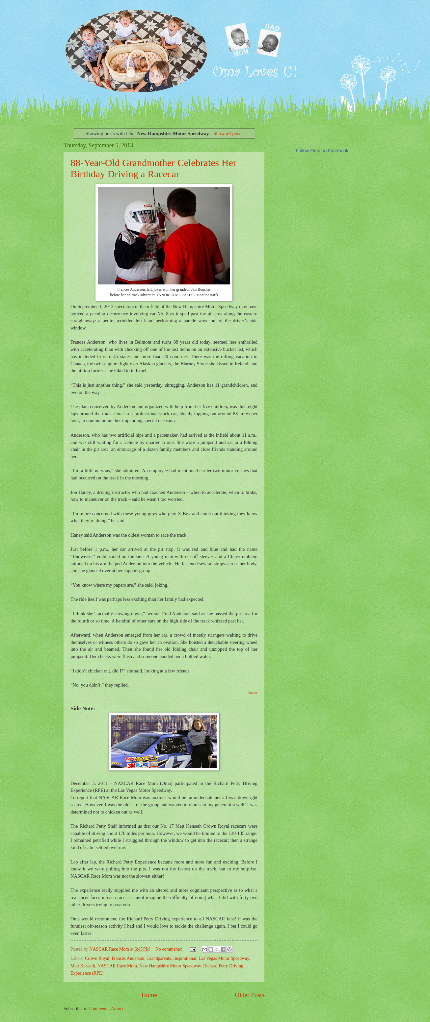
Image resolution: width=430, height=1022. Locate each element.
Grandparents (159, 958)
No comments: (169, 949)
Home (149, 994)
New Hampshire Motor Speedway (170, 965)
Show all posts (228, 133)
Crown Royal (97, 958)
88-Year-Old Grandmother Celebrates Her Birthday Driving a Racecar (153, 168)
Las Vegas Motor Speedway (224, 958)
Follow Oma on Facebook (322, 150)
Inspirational (184, 958)
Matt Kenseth (82, 965)
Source (252, 692)
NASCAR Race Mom (117, 965)
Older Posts (249, 994)
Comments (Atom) (106, 1008)
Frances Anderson (128, 958)
